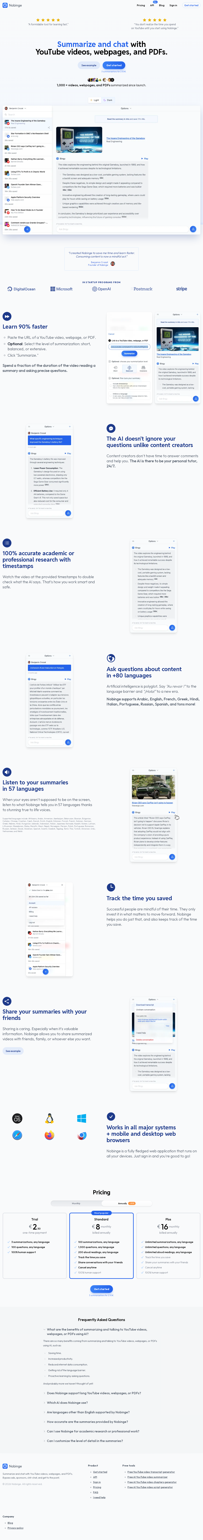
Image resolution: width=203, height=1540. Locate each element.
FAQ (95, 1492)
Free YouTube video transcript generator (151, 1471)
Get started (191, 5)
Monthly (76, 1203)
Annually (127, 1203)
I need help (99, 1497)
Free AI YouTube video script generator (150, 1487)
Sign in (173, 5)
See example (89, 65)
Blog (161, 5)
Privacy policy (15, 1527)
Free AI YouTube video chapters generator (152, 1482)
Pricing (141, 5)
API (152, 5)
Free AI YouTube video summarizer (148, 1477)
